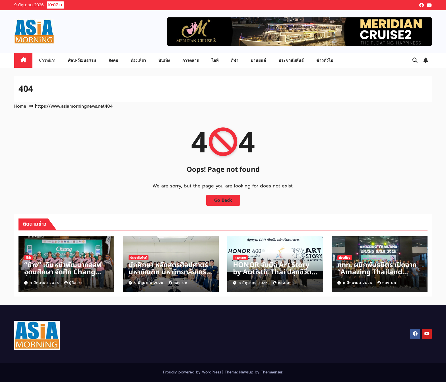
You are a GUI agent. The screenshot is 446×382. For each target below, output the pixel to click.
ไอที (215, 60)
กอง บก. (178, 282)
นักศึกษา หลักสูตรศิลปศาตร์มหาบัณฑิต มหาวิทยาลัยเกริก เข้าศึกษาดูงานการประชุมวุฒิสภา (169, 276)
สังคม (113, 60)
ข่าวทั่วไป (324, 60)
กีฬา (234, 60)
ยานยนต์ (258, 60)
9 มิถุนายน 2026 (45, 282)
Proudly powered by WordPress (192, 372)
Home (20, 106)
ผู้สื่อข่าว (73, 282)
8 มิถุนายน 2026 (254, 282)
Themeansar (271, 372)
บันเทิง (164, 60)
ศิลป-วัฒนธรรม (82, 60)
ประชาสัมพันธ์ (291, 60)
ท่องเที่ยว (138, 60)
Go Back (223, 200)
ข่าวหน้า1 (47, 60)
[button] (415, 60)
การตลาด (190, 60)
